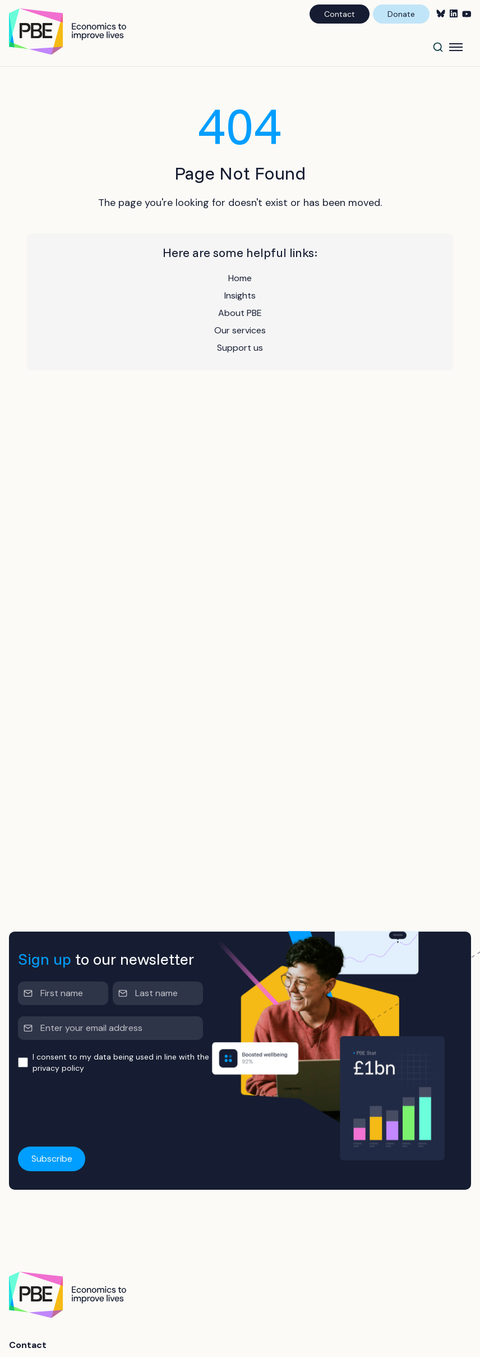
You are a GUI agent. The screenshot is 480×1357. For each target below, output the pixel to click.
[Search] (438, 47)
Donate (401, 14)
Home (240, 278)
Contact (339, 14)
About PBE (240, 313)
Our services (240, 330)
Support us (240, 348)
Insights (240, 295)
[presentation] (103, 1107)
